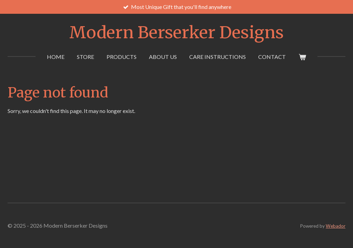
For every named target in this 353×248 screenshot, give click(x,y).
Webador (335, 226)
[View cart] (302, 57)
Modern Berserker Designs (176, 32)
